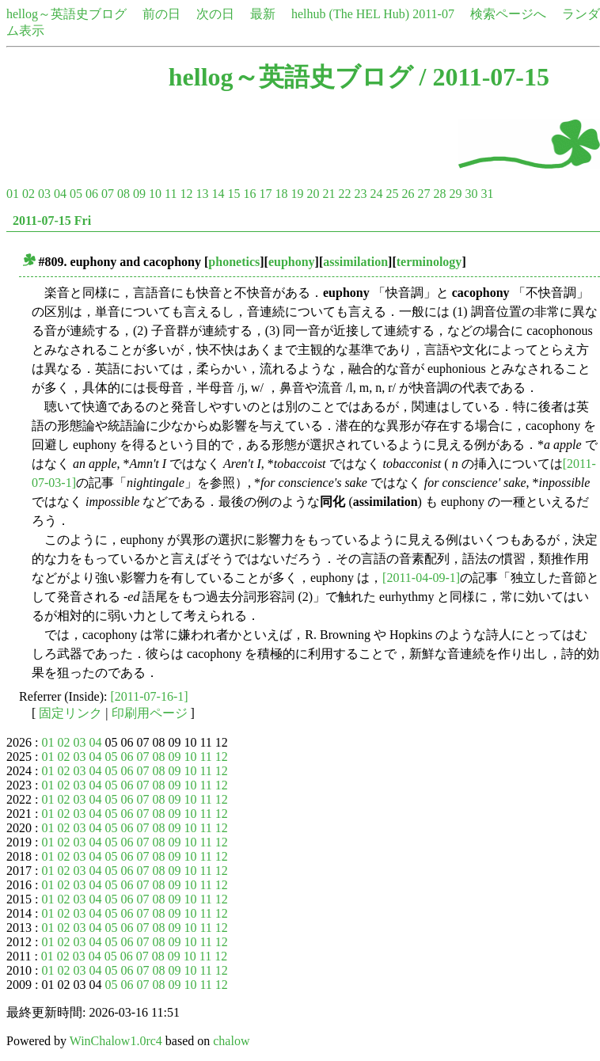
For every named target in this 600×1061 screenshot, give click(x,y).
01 (12, 193)
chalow (231, 1041)
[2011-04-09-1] (421, 577)
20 (312, 193)
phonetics (234, 261)
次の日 (215, 14)
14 (217, 193)
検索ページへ (508, 14)
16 (249, 193)
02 (28, 193)
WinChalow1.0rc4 (116, 1041)
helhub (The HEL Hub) (350, 14)
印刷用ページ (150, 713)
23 (360, 193)
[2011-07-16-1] (149, 696)
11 (171, 193)
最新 (262, 14)
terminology (429, 261)
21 (328, 193)
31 (486, 193)
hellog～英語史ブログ (66, 14)
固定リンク (70, 713)
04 (60, 193)
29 (455, 193)
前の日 (161, 14)
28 (439, 193)
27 (423, 193)
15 (233, 193)
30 (471, 193)
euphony (291, 261)
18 (281, 193)
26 (407, 193)
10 (155, 193)
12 (186, 193)
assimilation (355, 261)
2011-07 (433, 14)
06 (91, 193)
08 (123, 193)
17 (265, 193)
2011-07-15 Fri (52, 220)
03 (44, 193)
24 (376, 193)
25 (391, 193)
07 (107, 193)
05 (76, 193)
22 (344, 193)
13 (202, 193)
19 (297, 193)
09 (139, 193)
